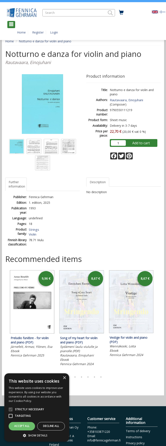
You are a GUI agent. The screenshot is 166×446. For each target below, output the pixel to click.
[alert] (36, 407)
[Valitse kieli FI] (162, 12)
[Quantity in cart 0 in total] (121, 12)
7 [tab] (101, 377)
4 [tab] (81, 377)
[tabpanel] (32, 314)
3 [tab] (75, 377)
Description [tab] (98, 182)
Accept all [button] (22, 426)
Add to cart (141, 143)
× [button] (64, 378)
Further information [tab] (17, 184)
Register (38, 32)
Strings (34, 229)
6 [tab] (94, 377)
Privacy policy (135, 443)
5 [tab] (88, 377)
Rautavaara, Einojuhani (126, 100)
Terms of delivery (138, 431)
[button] (110, 12)
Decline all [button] (51, 426)
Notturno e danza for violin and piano (45, 41)
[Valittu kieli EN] (155, 12)
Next (158, 321)
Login (54, 32)
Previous (4, 321)
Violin (32, 234)
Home (21, 32)
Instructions (134, 437)
